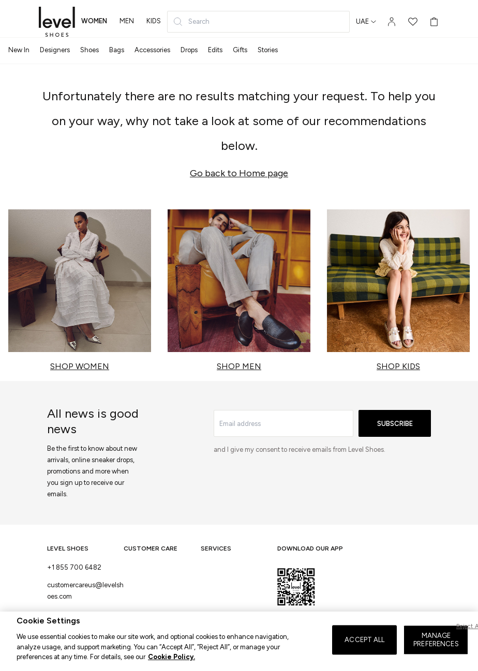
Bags (116, 50)
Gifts (240, 50)
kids (153, 21)
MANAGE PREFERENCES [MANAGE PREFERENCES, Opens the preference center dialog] (435, 651)
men (126, 21)
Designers (55, 50)
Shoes (89, 50)
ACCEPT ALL (364, 651)
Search (191, 22)
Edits (215, 50)
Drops (189, 50)
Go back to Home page (239, 173)
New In (18, 50)
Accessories (152, 50)
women (94, 21)
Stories (268, 50)
